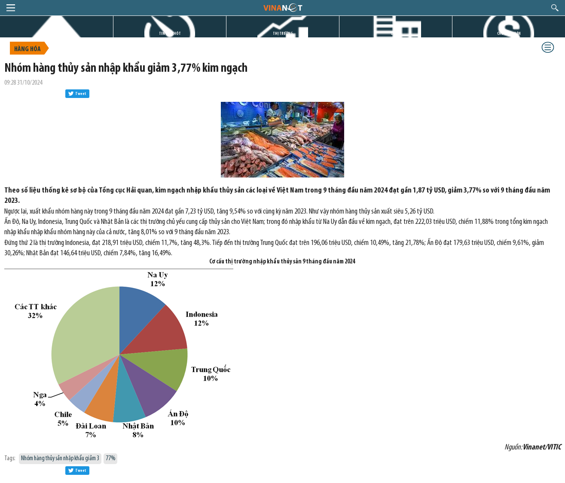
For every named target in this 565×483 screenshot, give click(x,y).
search (555, 7)
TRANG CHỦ (57, 34)
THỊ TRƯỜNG (283, 34)
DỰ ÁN (395, 34)
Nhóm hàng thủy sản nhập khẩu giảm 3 (60, 458)
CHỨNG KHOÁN (509, 34)
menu (10, 7)
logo (282, 7)
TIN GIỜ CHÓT (170, 34)
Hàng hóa (27, 49)
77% (110, 458)
